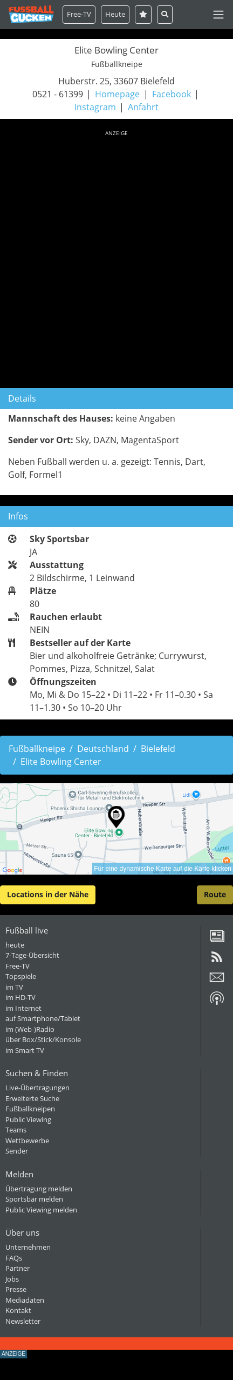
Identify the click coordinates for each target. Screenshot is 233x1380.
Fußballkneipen (30, 1109)
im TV (14, 987)
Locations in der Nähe (47, 894)
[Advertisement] (116, 257)
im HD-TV (20, 997)
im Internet (23, 1008)
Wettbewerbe (27, 1140)
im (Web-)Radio (29, 1029)
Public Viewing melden (41, 1210)
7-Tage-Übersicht (32, 955)
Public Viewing (28, 1119)
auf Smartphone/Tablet (42, 1018)
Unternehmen (28, 1247)
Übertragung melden (38, 1189)
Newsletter (22, 1321)
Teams (15, 1130)
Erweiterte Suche (32, 1098)
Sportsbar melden (34, 1199)
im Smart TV (24, 1050)
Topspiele (20, 976)
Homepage (117, 94)
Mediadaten (24, 1300)
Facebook (171, 94)
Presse (15, 1289)
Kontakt (18, 1310)
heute (14, 945)
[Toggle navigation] (218, 14)
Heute (115, 14)
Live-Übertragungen (37, 1087)
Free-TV (79, 14)
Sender (16, 1151)
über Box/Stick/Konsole (43, 1039)
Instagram (95, 107)
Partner (17, 1268)
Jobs (12, 1279)
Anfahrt (143, 107)
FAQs (13, 1258)
